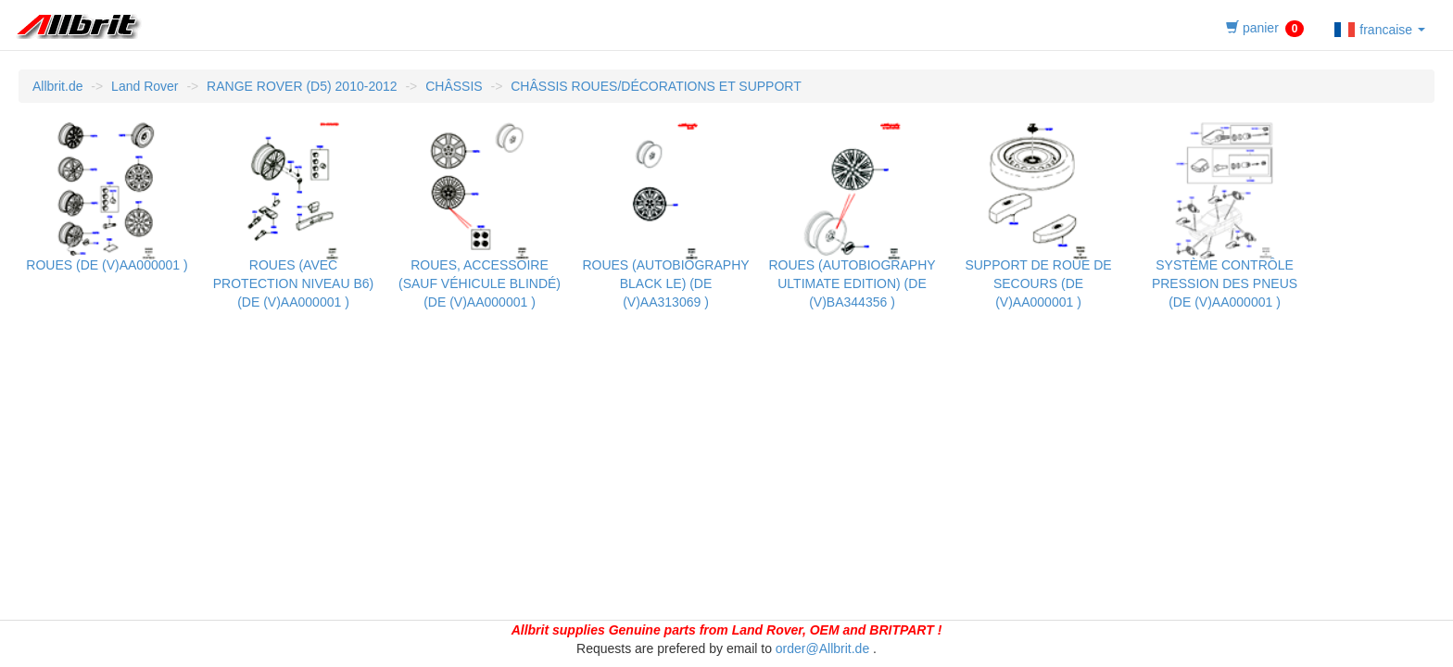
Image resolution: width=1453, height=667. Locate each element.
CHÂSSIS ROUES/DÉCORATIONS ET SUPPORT (656, 86)
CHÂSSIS (453, 86)
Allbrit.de (57, 86)
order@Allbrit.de (822, 648)
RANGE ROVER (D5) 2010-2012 (302, 86)
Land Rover (144, 86)
